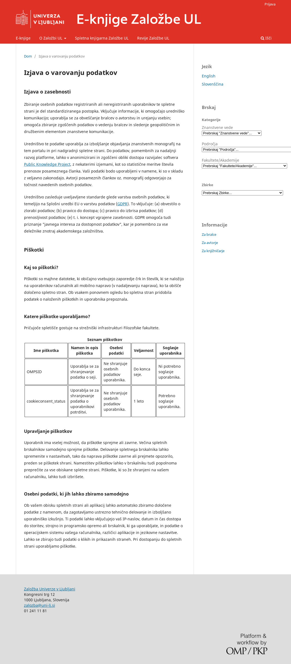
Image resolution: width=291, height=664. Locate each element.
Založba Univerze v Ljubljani (49, 588)
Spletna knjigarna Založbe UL (101, 38)
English (208, 76)
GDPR (122, 203)
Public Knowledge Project (47, 164)
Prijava (270, 4)
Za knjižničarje (213, 250)
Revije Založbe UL (153, 38)
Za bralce (209, 234)
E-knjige (23, 38)
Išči (266, 38)
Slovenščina (212, 84)
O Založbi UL (51, 38)
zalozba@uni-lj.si (39, 605)
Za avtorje (210, 242)
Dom (28, 56)
